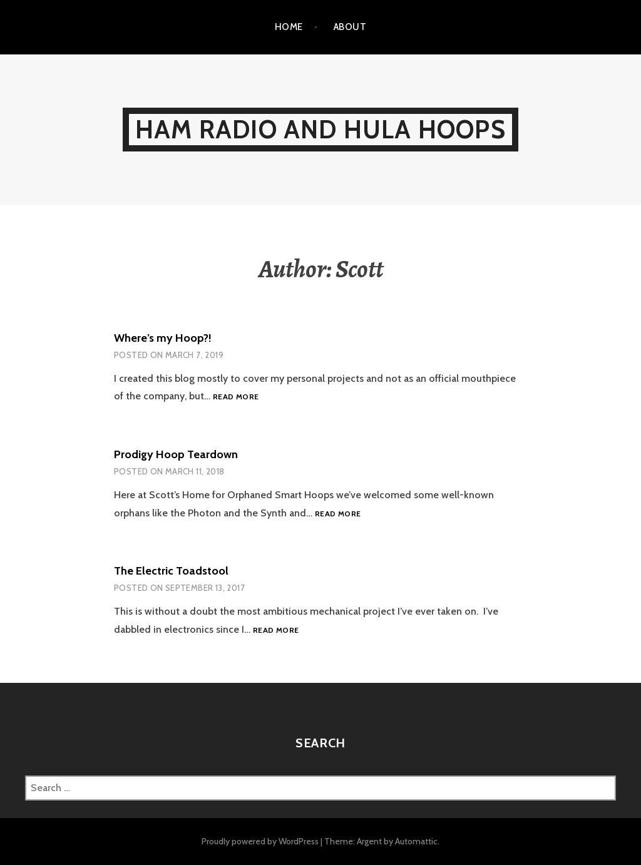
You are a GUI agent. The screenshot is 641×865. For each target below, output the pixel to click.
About (350, 27)
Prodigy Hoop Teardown (176, 454)
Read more (236, 397)
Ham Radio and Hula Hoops (320, 129)
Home (289, 27)
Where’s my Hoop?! (163, 338)
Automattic (416, 841)
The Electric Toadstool (171, 571)
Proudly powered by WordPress (260, 841)
